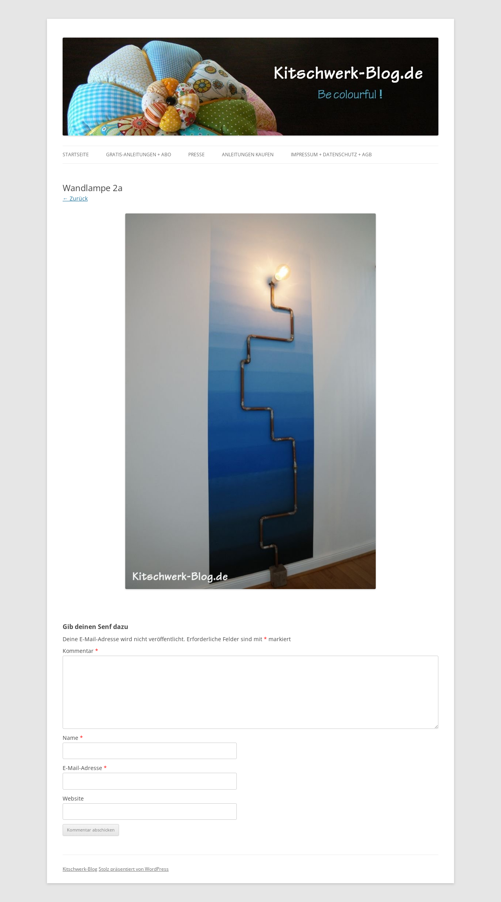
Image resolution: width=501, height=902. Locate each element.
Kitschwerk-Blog (80, 869)
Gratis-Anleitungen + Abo (138, 154)
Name (73, 737)
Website (73, 798)
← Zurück (75, 198)
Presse (196, 154)
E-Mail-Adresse (85, 768)
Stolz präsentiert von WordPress (134, 869)
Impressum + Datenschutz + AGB (331, 154)
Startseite (76, 154)
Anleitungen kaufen (248, 154)
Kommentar (80, 650)
